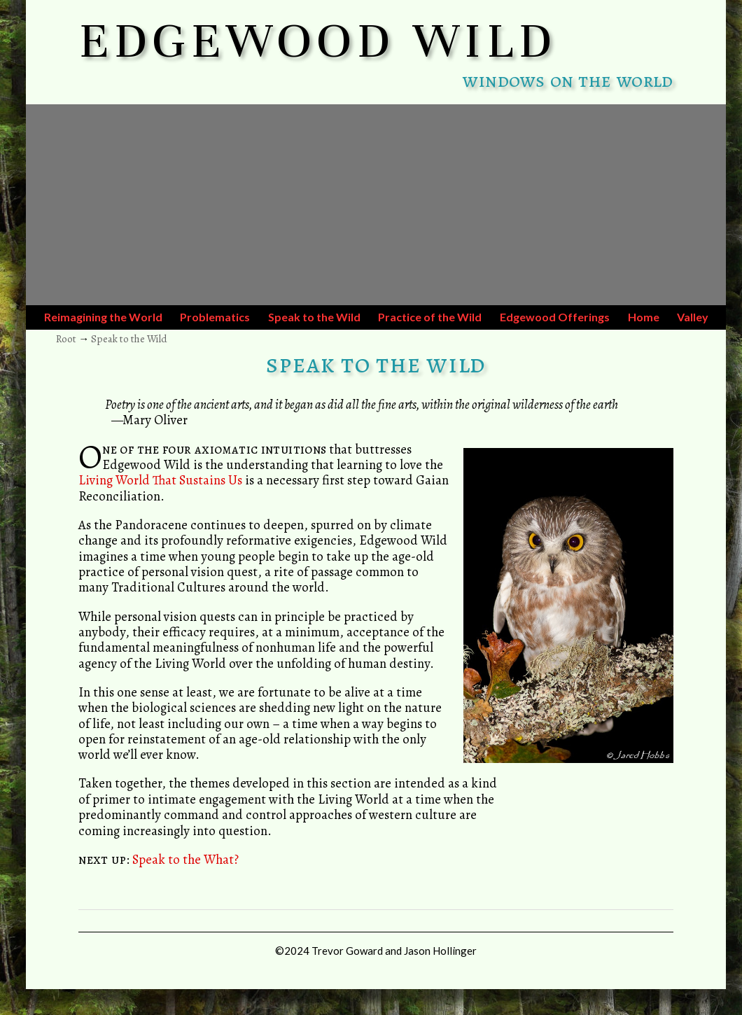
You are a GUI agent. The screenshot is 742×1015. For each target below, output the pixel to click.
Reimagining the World (103, 316)
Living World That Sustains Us (160, 480)
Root (66, 339)
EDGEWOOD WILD (318, 40)
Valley (692, 316)
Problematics (215, 316)
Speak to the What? (185, 859)
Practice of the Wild (430, 316)
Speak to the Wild (314, 316)
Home (643, 316)
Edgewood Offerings (555, 316)
